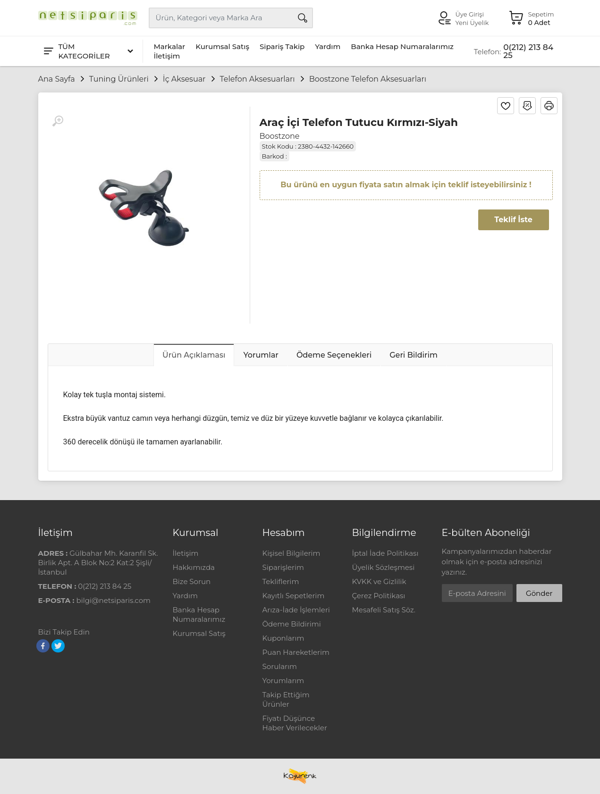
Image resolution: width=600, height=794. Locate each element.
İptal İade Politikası (385, 553)
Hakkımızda (194, 567)
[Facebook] (43, 645)
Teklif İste (513, 219)
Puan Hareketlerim (296, 652)
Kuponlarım (283, 638)
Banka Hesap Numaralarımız (402, 46)
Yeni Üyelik (472, 22)
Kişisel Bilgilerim (291, 553)
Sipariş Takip (282, 46)
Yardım (327, 46)
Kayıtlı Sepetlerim (293, 595)
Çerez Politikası (379, 595)
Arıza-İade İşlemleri (296, 609)
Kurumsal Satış (222, 46)
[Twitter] (58, 645)
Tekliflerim (280, 581)
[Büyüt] (58, 121)
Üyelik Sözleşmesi (383, 567)
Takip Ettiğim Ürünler (286, 699)
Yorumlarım (283, 680)
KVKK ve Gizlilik (379, 581)
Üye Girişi (470, 14)
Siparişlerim (283, 567)
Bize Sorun (192, 581)
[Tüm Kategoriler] (87, 51)
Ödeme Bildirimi (291, 623)
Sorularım (279, 666)
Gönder (539, 593)
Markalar (170, 46)
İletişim (167, 55)
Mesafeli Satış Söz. (383, 609)
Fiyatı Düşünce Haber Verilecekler (294, 723)
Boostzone (280, 136)
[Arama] (302, 18)
